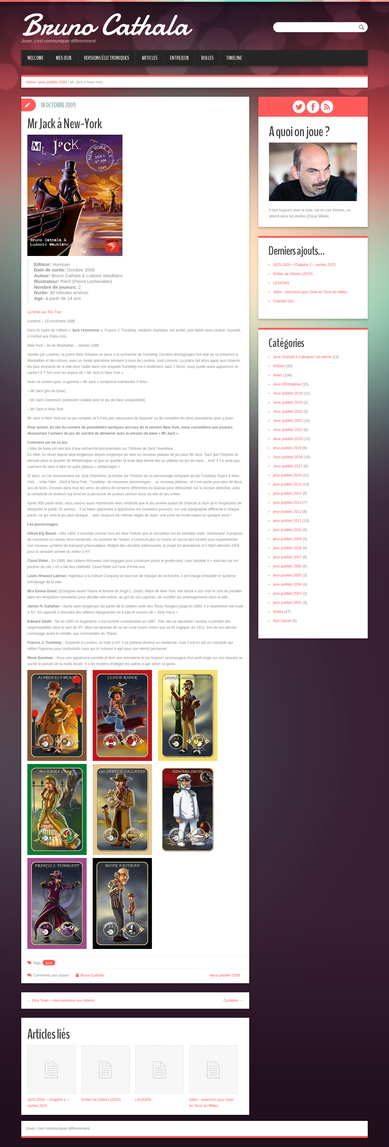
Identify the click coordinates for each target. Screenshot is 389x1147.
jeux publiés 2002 (288, 603)
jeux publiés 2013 (288, 503)
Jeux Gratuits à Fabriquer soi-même (303, 357)
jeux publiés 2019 (288, 448)
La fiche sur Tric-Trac (44, 312)
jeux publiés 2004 (288, 585)
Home (31, 82)
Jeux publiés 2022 (288, 421)
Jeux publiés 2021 (288, 430)
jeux (49, 963)
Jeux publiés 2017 (288, 467)
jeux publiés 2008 (288, 549)
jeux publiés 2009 (53, 82)
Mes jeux (63, 58)
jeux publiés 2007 (288, 558)
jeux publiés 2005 (288, 576)
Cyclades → (233, 1000)
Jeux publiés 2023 (288, 412)
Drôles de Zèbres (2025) (101, 1100)
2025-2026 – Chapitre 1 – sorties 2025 (305, 265)
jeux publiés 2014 (288, 494)
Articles (149, 58)
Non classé (283, 621)
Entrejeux (179, 58)
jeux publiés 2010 (288, 530)
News (278, 376)
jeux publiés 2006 (288, 567)
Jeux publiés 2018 (288, 458)
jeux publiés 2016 (288, 476)
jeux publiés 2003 (288, 594)
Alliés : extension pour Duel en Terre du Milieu (311, 292)
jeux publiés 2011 (288, 521)
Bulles (207, 58)
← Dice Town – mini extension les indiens (61, 1000)
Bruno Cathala (112, 24)
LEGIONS (143, 1100)
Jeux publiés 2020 (288, 439)
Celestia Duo (284, 301)
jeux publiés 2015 (288, 485)
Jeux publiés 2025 (288, 394)
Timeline (234, 58)
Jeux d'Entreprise (288, 385)
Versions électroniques (106, 58)
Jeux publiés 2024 (288, 403)
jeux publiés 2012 (288, 512)
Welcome (35, 58)
